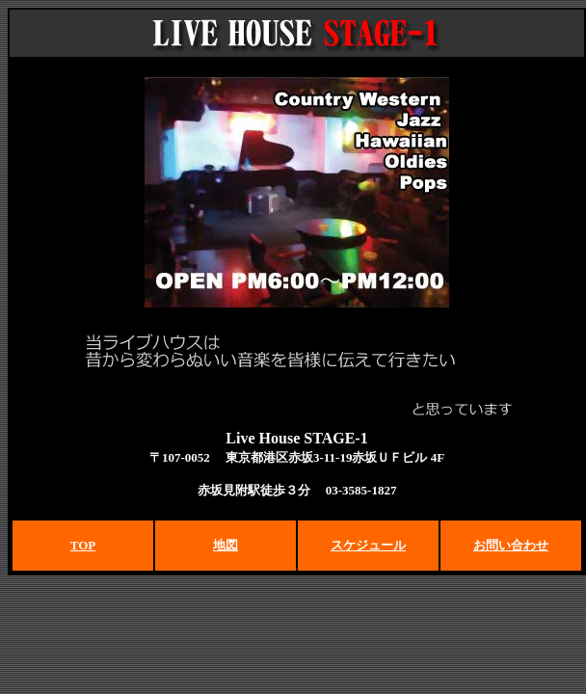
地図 (225, 545)
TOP (83, 545)
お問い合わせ (510, 545)
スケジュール (368, 545)
